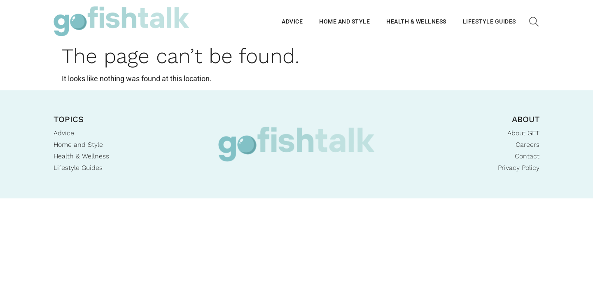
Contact (527, 156)
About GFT (523, 133)
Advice (292, 21)
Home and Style (344, 21)
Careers (527, 144)
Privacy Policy (518, 168)
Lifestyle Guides (489, 21)
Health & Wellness (416, 21)
